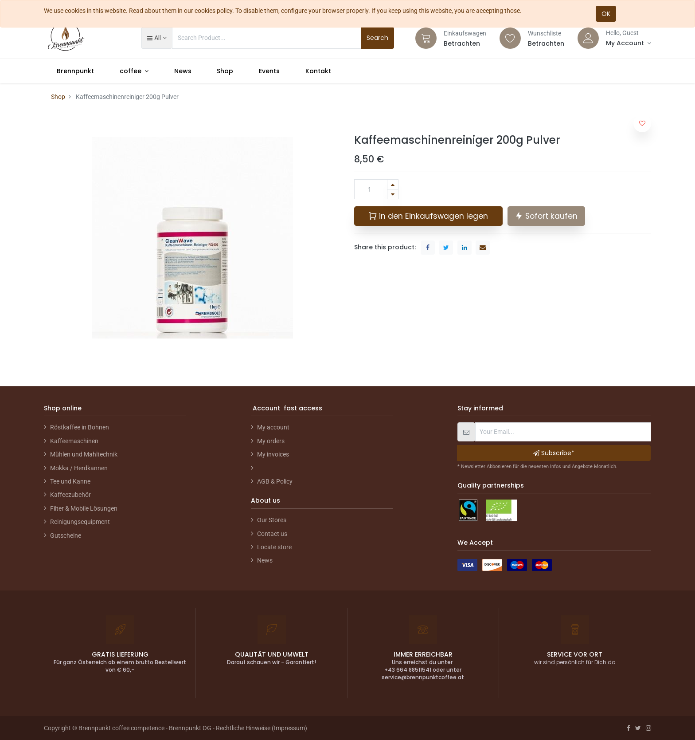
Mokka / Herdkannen (79, 468)
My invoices (273, 454)
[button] (156, 37)
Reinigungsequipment (80, 521)
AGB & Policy (275, 481)
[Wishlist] (510, 38)
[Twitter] (638, 728)
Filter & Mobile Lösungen (83, 508)
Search (377, 37)
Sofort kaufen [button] (546, 215)
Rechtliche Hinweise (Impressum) (261, 728)
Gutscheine (65, 535)
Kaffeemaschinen (74, 441)
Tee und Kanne (70, 481)
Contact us (272, 533)
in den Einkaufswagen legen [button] (428, 215)
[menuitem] (75, 71)
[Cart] (426, 38)
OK (605, 13)
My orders (271, 441)
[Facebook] (628, 728)
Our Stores (271, 520)
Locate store (274, 547)
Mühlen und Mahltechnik (83, 454)
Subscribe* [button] (553, 453)
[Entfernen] (392, 194)
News (265, 560)
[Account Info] (628, 43)
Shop (58, 96)
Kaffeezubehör (70, 494)
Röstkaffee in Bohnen (79, 427)
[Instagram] (648, 728)
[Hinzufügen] (392, 184)
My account (273, 427)
